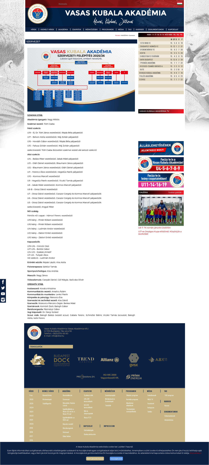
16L (178, 34)
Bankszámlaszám (90, 434)
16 (158, 34)
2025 (31, 403)
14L (181, 34)
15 (160, 34)
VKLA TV (150, 399)
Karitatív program (132, 399)
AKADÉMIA (63, 29)
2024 (31, 407)
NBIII (149, 34)
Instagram (150, 407)
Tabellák (108, 405)
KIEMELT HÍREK (47, 29)
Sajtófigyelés (47, 403)
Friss (31, 395)
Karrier (167, 405)
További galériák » (175, 192)
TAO (130, 29)
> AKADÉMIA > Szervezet (125, 35)
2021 (31, 420)
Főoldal (117, 35)
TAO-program (169, 395)
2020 (31, 424)
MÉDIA (121, 29)
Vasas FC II (87, 417)
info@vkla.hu (58, 336)
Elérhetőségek (88, 430)
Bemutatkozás (67, 395)
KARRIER (140, 29)
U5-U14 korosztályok (88, 406)
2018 (31, 432)
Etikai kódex (67, 436)
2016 (31, 440)
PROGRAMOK (108, 29)
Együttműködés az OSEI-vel (69, 418)
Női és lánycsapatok (88, 412)
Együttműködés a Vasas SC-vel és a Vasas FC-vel (69, 411)
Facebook (150, 403)
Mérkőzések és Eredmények (110, 400)
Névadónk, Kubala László (69, 404)
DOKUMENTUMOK (156, 29)
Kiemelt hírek (47, 395)
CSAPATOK (76, 29)
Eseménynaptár (110, 395)
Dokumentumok (170, 416)
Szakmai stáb (88, 395)
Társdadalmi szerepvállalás (131, 410)
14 (163, 34)
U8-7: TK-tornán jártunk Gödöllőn (154, 227)
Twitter (149, 411)
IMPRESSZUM (109, 426)
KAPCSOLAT (173, 29)
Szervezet (66, 399)
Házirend (66, 432)
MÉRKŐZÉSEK (91, 29)
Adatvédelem (195, 453)
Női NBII (168, 34)
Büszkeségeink (68, 428)
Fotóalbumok (151, 395)
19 (153, 34)
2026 (31, 399)
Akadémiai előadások (129, 404)
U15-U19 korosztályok (88, 400)
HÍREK (33, 29)
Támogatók (36, 346)
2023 (31, 411)
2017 (31, 436)
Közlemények (47, 399)
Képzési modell (68, 424)
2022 (31, 415)
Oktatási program (132, 395)
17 (155, 34)
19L (174, 34)
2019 (31, 428)
